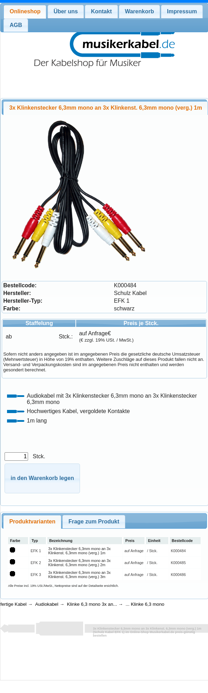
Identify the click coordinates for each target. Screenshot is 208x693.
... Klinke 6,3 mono (145, 604)
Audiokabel (46, 604)
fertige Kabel (13, 604)
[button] (42, 478)
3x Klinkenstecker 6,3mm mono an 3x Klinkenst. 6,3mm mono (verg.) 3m (79, 574)
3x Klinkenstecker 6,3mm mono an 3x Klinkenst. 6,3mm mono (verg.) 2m (79, 562)
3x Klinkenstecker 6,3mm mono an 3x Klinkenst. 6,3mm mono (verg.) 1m (79, 551)
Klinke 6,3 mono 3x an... (92, 604)
